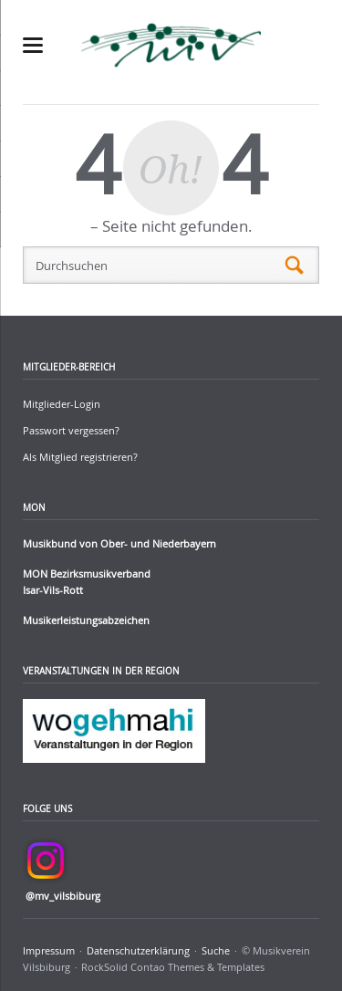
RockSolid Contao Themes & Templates (172, 967)
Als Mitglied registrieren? (80, 457)
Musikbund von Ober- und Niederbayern (119, 543)
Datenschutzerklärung (138, 950)
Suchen (295, 266)
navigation (33, 45)
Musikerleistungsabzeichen (86, 620)
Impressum (49, 950)
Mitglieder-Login (61, 404)
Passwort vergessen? (71, 430)
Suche (216, 950)
